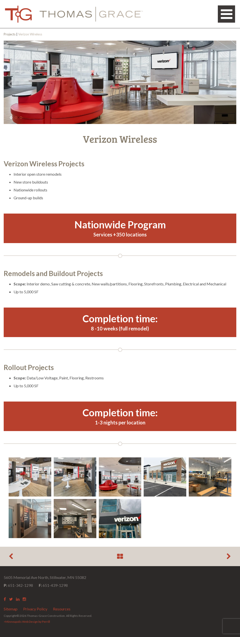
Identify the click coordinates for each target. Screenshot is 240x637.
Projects (10, 34)
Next (230, 84)
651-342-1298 (18, 585)
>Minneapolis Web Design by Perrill (27, 621)
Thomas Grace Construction (74, 14)
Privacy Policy (35, 608)
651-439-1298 (53, 585)
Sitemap (10, 608)
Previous (10, 84)
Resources (61, 608)
